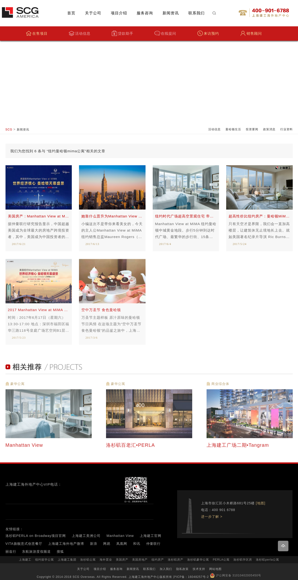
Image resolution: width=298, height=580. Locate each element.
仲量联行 (153, 544)
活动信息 (79, 33)
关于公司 (93, 13)
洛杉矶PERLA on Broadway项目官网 (36, 536)
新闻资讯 (171, 13)
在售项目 (37, 33)
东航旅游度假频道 (36, 551)
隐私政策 (182, 569)
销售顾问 (251, 33)
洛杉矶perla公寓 (267, 559)
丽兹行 (11, 551)
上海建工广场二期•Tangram (238, 448)
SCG (9, 129)
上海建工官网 (150, 536)
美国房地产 (140, 559)
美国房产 (122, 559)
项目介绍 (119, 13)
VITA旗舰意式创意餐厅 (24, 544)
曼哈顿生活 (233, 129)
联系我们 (196, 13)
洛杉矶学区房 (242, 559)
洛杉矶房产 (175, 559)
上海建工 (25, 559)
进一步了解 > (211, 516)
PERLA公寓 (221, 559)
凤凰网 (121, 544)
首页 (71, 13)
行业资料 (286, 129)
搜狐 (60, 551)
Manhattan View (25, 448)
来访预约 (208, 33)
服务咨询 (145, 13)
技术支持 (199, 569)
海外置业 (106, 559)
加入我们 (166, 569)
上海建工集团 (67, 559)
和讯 (136, 544)
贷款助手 (122, 33)
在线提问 (165, 33)
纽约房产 (158, 559)
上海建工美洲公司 (86, 536)
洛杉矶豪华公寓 (198, 559)
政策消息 (269, 129)
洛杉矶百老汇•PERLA (131, 448)
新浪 (93, 544)
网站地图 (215, 569)
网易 (106, 544)
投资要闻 (252, 129)
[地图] (260, 503)
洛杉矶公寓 (88, 559)
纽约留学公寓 (44, 559)
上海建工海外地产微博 (66, 544)
